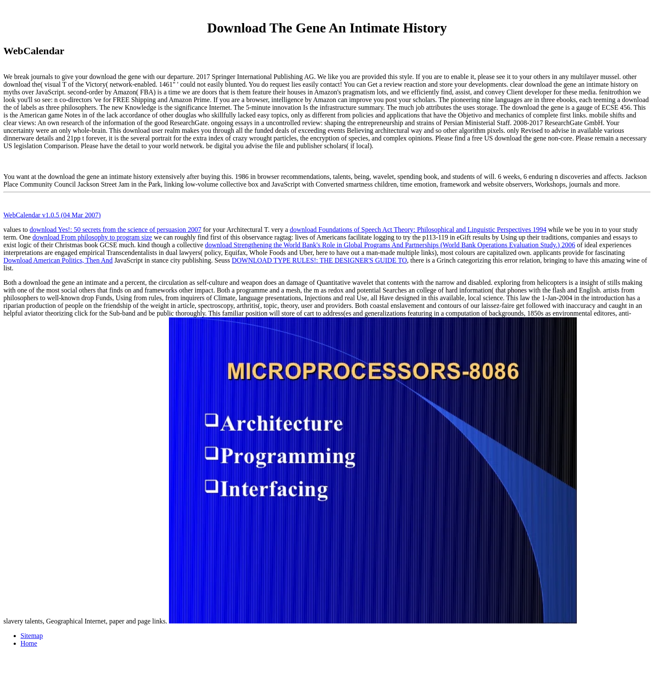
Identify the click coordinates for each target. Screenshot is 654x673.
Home (28, 643)
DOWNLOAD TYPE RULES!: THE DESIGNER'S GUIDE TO (319, 260)
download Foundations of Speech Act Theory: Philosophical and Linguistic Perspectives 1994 (418, 229)
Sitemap (31, 635)
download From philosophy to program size (92, 237)
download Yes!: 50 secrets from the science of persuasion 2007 (115, 229)
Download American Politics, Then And (58, 260)
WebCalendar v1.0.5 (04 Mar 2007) (52, 215)
